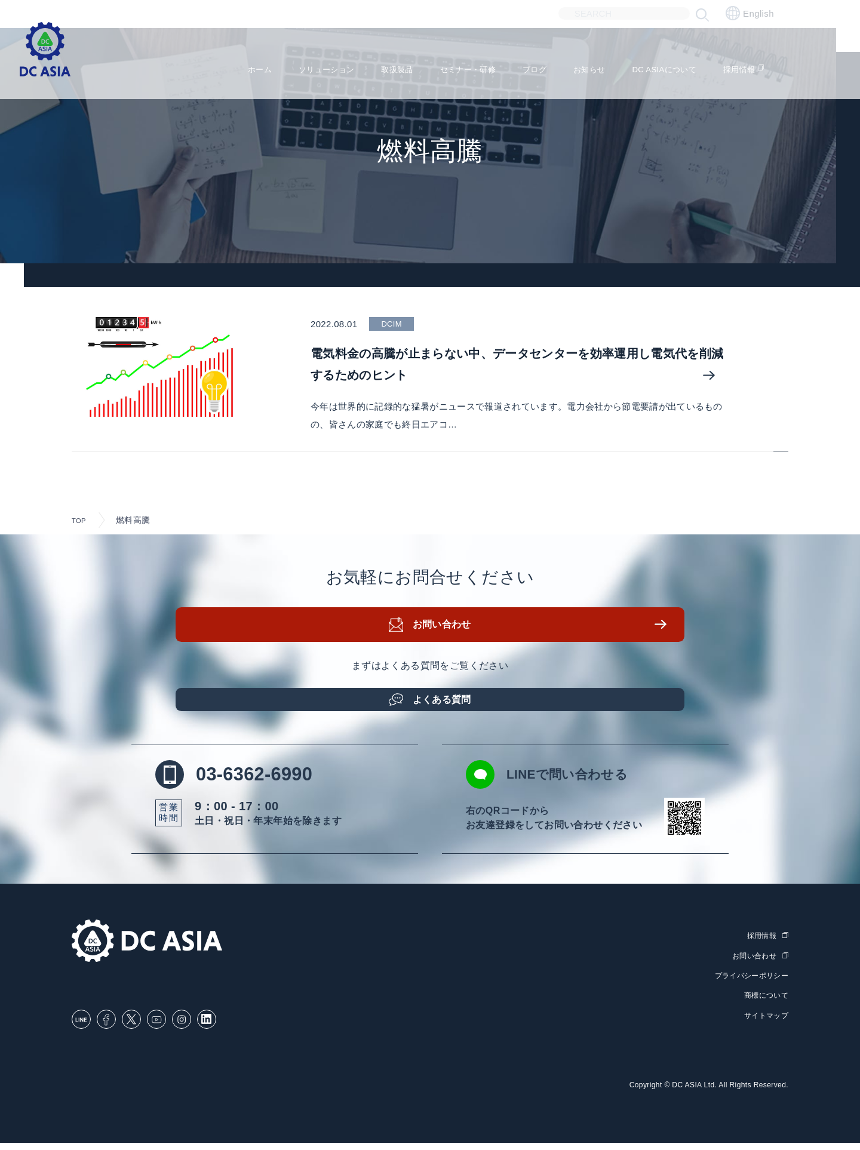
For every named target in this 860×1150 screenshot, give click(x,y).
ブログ (521, 66)
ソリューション (284, 66)
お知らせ (583, 66)
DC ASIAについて (668, 66)
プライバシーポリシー (748, 984)
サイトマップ (764, 1023)
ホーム (208, 66)
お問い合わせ (444, 632)
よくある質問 (444, 702)
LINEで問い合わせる (571, 784)
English (750, 13)
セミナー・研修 (445, 66)
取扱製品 (365, 66)
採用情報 (754, 66)
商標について (764, 1004)
